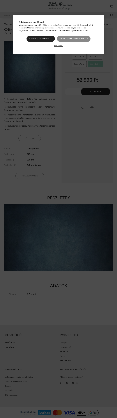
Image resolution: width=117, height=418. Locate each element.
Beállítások (58, 45)
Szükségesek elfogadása (72, 39)
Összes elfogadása (39, 39)
